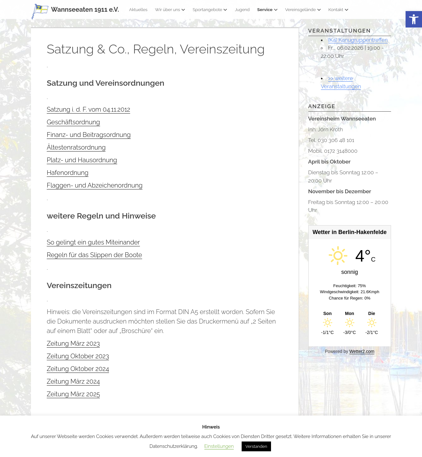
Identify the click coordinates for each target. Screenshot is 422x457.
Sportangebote (210, 9)
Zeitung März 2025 (73, 394)
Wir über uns (170, 9)
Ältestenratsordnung (76, 147)
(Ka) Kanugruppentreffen (358, 40)
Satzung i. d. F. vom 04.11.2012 (88, 109)
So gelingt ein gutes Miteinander (93, 242)
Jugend (242, 9)
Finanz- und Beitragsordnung (89, 135)
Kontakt (338, 9)
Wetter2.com (361, 351)
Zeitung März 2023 (73, 343)
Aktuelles (138, 9)
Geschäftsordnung (73, 122)
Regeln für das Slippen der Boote (94, 255)
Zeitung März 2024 (73, 381)
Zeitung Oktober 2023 (78, 356)
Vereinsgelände (303, 9)
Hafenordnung (67, 172)
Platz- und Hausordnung (82, 160)
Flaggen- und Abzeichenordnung (94, 185)
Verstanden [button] (256, 446)
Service (267, 9)
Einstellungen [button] (219, 446)
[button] (414, 19)
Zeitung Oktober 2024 (78, 369)
